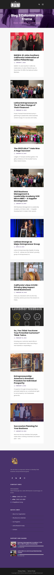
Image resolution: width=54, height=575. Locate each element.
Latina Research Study (19, 525)
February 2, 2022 (20, 385)
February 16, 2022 (21, 338)
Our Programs (16, 522)
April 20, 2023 (20, 246)
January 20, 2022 (21, 431)
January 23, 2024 (21, 153)
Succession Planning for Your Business (26, 427)
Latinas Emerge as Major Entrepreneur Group (27, 242)
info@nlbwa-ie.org (17, 502)
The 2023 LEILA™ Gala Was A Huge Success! (27, 149)
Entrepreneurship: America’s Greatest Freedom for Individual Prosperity (25, 379)
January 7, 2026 (20, 62)
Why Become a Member (19, 518)
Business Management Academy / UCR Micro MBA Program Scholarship (30, 543)
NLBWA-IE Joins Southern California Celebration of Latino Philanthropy (26, 57)
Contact (15, 529)
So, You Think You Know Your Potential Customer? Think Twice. (27, 333)
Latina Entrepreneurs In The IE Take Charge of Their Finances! (25, 105)
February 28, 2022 (21, 292)
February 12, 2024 (21, 110)
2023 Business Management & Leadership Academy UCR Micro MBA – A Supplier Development (27, 196)
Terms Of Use (31, 571)
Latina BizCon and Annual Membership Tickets (30, 551)
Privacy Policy (22, 571)
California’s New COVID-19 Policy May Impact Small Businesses (26, 287)
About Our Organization (19, 514)
